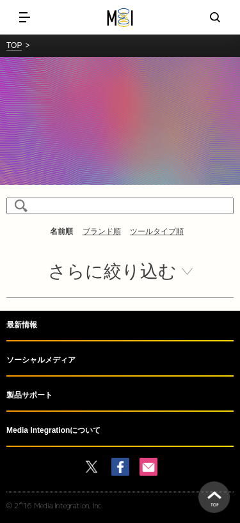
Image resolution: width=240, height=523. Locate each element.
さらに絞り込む (112, 271)
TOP (14, 45)
